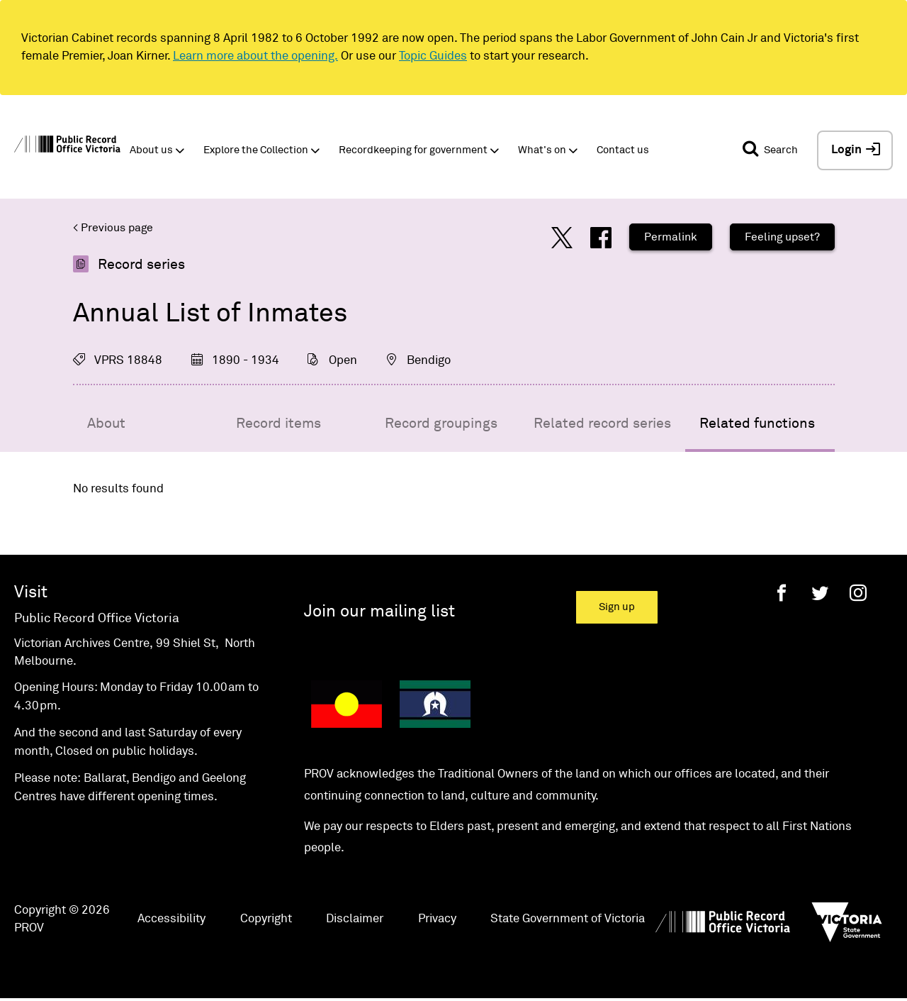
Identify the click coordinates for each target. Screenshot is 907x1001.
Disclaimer (354, 919)
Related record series (602, 423)
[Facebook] (781, 593)
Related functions (757, 423)
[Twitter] (819, 593)
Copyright (266, 919)
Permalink (670, 237)
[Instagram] (858, 593)
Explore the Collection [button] (255, 150)
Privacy (437, 919)
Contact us (623, 150)
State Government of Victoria (567, 919)
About (106, 423)
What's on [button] (542, 150)
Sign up (617, 607)
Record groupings (441, 423)
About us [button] (151, 150)
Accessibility (171, 919)
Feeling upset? (782, 237)
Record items (278, 423)
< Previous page (113, 227)
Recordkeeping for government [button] (413, 150)
